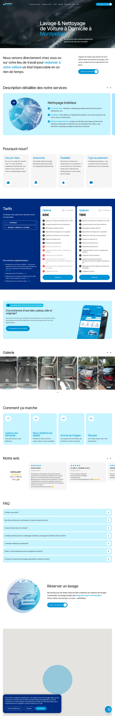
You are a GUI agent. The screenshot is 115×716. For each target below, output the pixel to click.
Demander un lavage (103, 4)
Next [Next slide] (110, 87)
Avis (73, 4)
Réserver (58, 277)
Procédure (67, 4)
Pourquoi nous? (47, 4)
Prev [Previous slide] (107, 87)
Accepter (41, 708)
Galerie (60, 4)
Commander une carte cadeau (18, 328)
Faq (78, 4)
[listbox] (20, 223)
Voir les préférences (14, 708)
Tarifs (55, 4)
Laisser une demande (87, 71)
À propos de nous (35, 4)
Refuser (29, 708)
